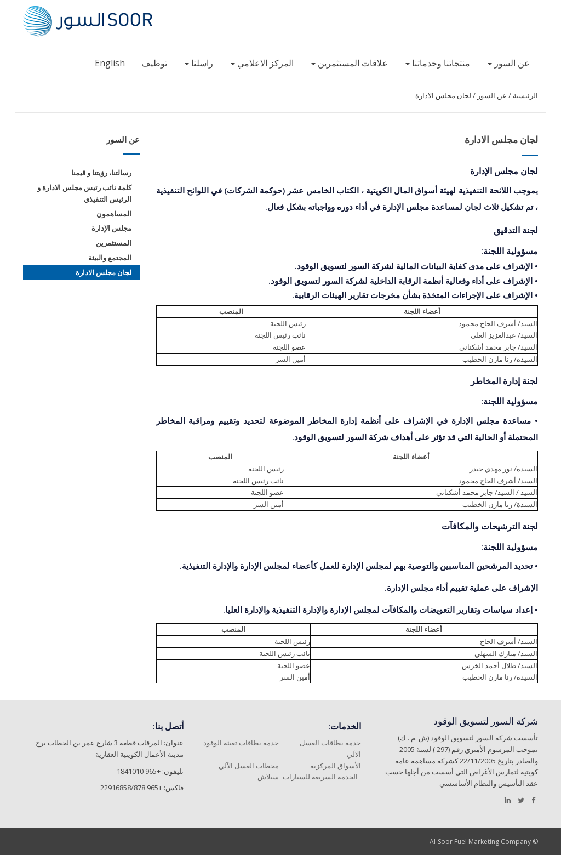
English (110, 63)
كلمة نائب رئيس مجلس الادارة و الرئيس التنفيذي (84, 193)
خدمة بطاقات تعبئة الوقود (241, 743)
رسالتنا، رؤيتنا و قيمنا (101, 173)
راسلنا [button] (199, 63)
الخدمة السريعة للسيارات (320, 777)
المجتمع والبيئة (109, 258)
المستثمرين (113, 243)
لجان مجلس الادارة (443, 95)
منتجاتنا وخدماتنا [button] (437, 63)
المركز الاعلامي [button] (262, 63)
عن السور (492, 95)
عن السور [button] (509, 63)
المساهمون (113, 214)
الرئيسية (525, 95)
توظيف (154, 63)
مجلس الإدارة (111, 228)
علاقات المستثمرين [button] (349, 63)
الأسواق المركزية (335, 766)
